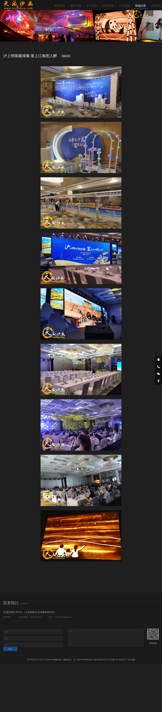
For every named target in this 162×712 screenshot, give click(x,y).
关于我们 (92, 5)
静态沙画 (108, 5)
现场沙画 (140, 5)
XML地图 (131, 659)
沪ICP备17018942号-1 (117, 659)
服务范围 (75, 5)
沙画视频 (124, 5)
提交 (10, 651)
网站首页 (59, 5)
